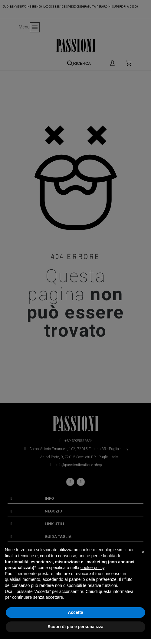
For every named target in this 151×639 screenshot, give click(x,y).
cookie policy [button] (92, 567)
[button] (143, 552)
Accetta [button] (75, 612)
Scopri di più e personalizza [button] (75, 626)
